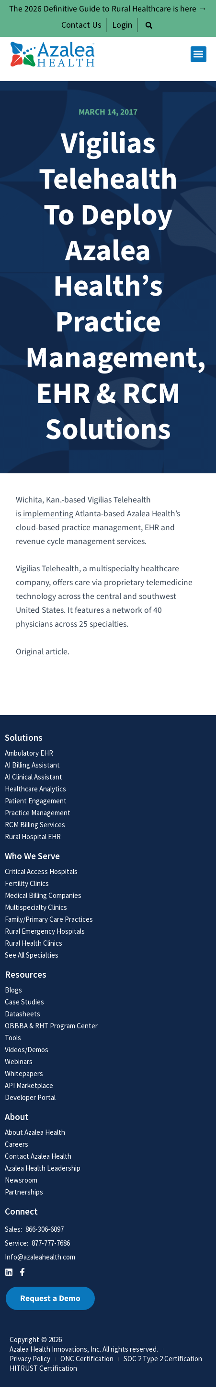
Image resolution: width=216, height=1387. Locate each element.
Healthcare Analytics (35, 788)
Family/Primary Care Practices (49, 919)
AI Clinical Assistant (33, 776)
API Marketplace (29, 1085)
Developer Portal (30, 1097)
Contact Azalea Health (38, 1156)
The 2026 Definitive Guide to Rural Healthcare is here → (108, 9)
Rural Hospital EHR (33, 836)
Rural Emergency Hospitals (45, 931)
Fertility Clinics (27, 883)
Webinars (19, 1061)
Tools (13, 1037)
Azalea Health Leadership (42, 1168)
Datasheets (22, 1013)
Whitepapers (24, 1073)
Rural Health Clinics (33, 943)
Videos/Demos (26, 1049)
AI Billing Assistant (32, 764)
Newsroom (21, 1179)
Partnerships (24, 1191)
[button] (149, 25)
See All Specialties (31, 955)
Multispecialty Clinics (36, 907)
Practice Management (37, 812)
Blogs (13, 989)
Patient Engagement (36, 800)
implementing (48, 514)
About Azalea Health (35, 1132)
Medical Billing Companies (43, 895)
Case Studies (24, 1001)
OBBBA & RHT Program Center (51, 1025)
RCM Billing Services (35, 824)
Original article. (42, 652)
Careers (16, 1144)
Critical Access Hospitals (41, 871)
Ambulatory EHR (29, 753)
